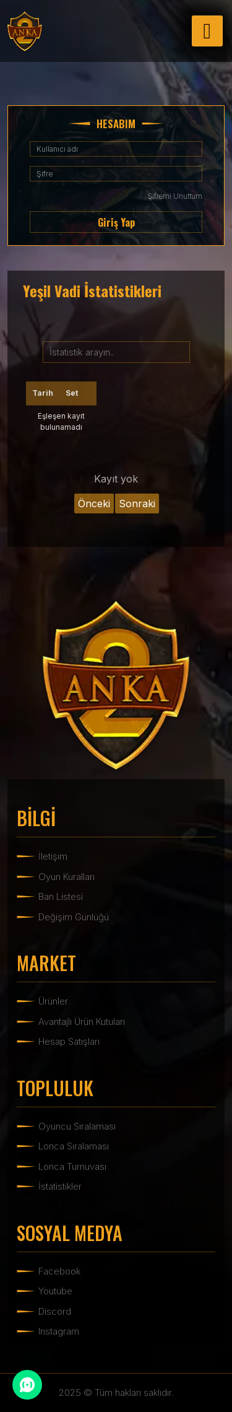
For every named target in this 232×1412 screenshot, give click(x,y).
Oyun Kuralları (66, 876)
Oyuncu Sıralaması (77, 1126)
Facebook (59, 1271)
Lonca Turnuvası (72, 1166)
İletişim (52, 856)
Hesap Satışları (69, 1041)
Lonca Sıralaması (73, 1146)
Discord (54, 1311)
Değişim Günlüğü (73, 917)
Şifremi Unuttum (175, 196)
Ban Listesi (60, 896)
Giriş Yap (116, 222)
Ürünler (53, 1001)
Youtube (55, 1291)
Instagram (58, 1331)
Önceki (94, 503)
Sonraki (137, 503)
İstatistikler (60, 1186)
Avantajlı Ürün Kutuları (81, 1021)
